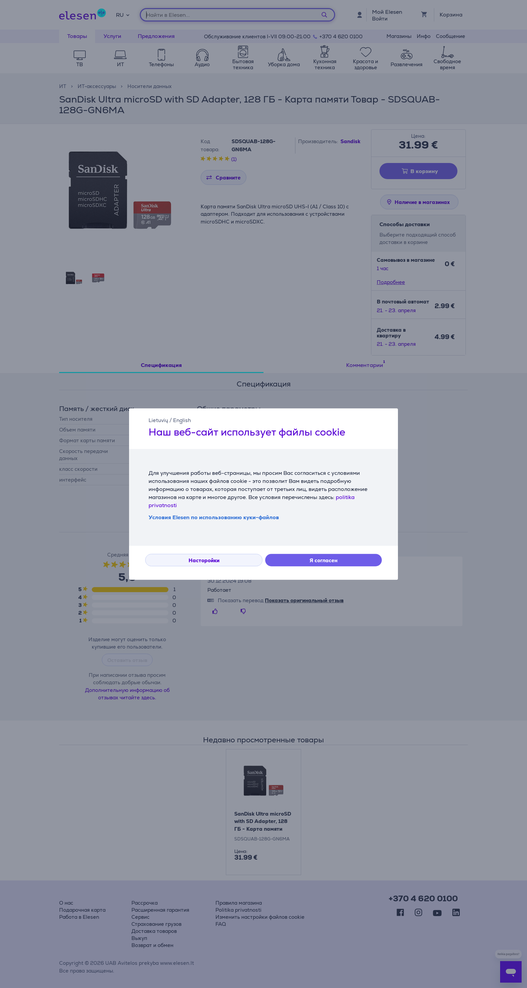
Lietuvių (158, 420)
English (182, 420)
